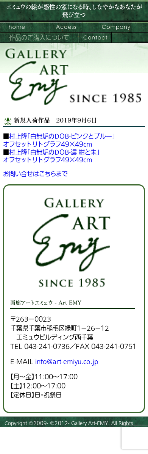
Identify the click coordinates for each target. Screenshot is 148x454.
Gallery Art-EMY (89, 423)
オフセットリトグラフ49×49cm (47, 144)
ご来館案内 (66, 27)
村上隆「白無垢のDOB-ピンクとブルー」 (62, 136)
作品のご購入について (39, 37)
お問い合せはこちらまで (35, 174)
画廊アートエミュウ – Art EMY (16, 27)
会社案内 (115, 27)
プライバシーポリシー (27, 444)
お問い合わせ (95, 38)
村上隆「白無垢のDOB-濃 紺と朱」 (54, 152)
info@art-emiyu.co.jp (66, 361)
